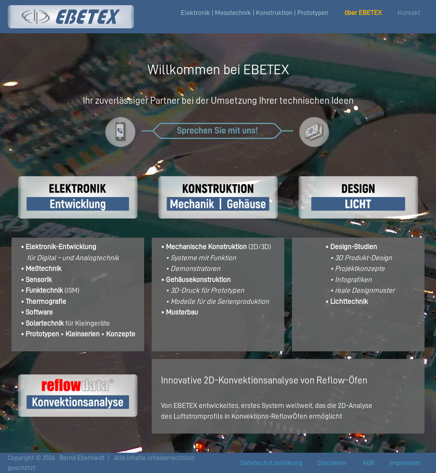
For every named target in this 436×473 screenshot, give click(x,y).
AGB (368, 463)
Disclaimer (332, 463)
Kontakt (409, 12)
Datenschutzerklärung (271, 463)
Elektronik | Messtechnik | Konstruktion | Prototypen (254, 12)
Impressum (405, 463)
